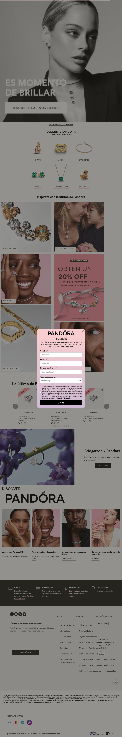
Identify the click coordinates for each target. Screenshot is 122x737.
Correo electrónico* (48, 368)
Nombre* (44, 351)
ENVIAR (61, 403)
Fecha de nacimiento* (48, 377)
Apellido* (44, 359)
